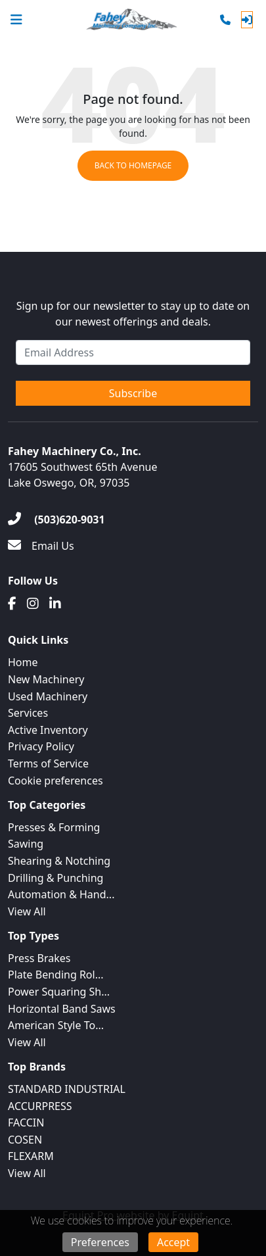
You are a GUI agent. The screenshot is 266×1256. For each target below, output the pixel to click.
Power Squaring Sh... (59, 991)
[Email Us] (41, 546)
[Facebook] (12, 604)
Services (28, 713)
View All (27, 911)
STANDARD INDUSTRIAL (66, 1089)
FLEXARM (31, 1156)
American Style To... (56, 1025)
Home (23, 662)
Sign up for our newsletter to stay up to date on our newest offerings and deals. (133, 314)
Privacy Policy (41, 746)
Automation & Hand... (61, 894)
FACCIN (26, 1122)
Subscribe (133, 393)
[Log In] (247, 19)
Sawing (25, 843)
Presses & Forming (54, 827)
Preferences (100, 1242)
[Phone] (225, 19)
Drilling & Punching (55, 878)
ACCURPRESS (40, 1106)
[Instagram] (33, 604)
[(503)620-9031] (56, 519)
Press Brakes (39, 958)
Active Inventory (48, 730)
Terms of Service (48, 763)
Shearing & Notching (59, 861)
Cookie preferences (55, 780)
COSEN (25, 1139)
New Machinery (46, 679)
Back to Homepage (133, 165)
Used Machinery (47, 696)
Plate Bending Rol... (56, 974)
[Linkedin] (55, 604)
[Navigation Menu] (16, 20)
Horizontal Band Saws (62, 1009)
